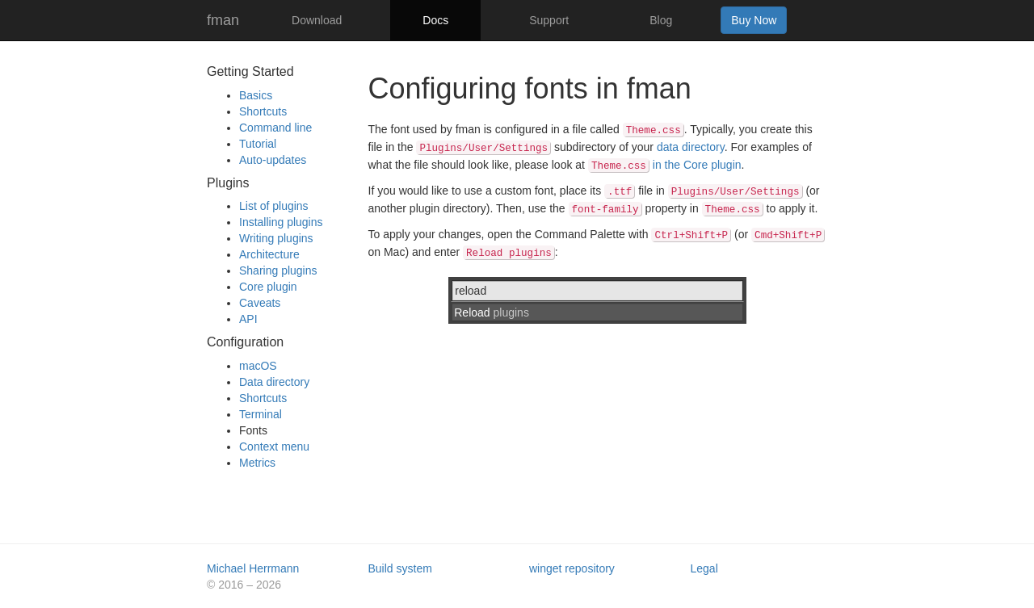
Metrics (257, 462)
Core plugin (268, 286)
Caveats (259, 302)
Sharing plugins (278, 270)
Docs (435, 20)
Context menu (274, 446)
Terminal (260, 414)
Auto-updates (272, 159)
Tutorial (257, 143)
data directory (691, 146)
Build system (400, 568)
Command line (275, 127)
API (248, 318)
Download (317, 20)
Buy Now (753, 20)
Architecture (269, 254)
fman (223, 20)
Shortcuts (263, 111)
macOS (258, 365)
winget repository (572, 568)
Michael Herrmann (253, 568)
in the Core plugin (665, 164)
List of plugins (274, 205)
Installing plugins (281, 222)
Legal (704, 568)
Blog (660, 20)
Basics (255, 95)
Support (549, 20)
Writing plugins (276, 238)
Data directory (274, 381)
